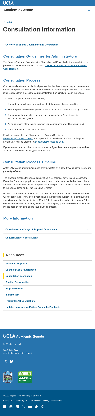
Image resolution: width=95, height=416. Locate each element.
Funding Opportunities (17, 282)
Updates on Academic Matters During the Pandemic (33, 307)
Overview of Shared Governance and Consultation (32, 45)
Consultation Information (19, 276)
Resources (15, 255)
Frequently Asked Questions (20, 301)
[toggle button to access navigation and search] (89, 9)
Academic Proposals (16, 263)
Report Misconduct (33, 401)
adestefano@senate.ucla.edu (49, 142)
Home (9, 22)
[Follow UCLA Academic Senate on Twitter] (6, 361)
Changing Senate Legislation (21, 270)
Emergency (7, 401)
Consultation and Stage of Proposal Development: (32, 229)
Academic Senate (18, 10)
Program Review (14, 288)
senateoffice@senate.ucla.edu (18, 138)
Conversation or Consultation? (22, 238)
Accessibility (19, 401)
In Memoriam (12, 295)
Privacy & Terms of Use (52, 401)
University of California (31, 396)
